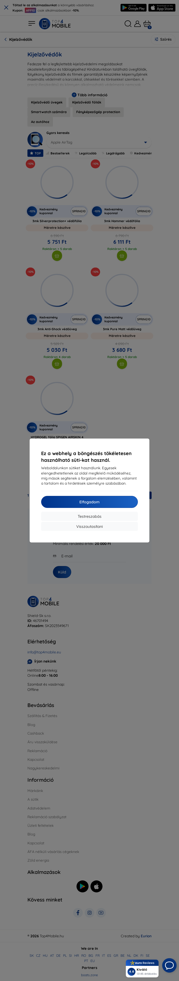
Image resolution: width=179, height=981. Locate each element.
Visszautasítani (89, 526)
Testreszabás (90, 516)
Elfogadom (89, 502)
